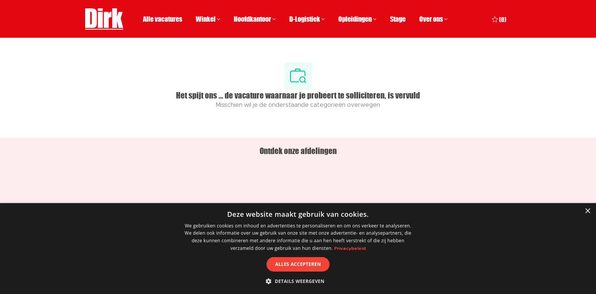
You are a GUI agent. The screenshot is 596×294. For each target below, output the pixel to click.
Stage (398, 19)
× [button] (587, 211)
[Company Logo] (104, 19)
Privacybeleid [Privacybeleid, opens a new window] (350, 248)
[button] (297, 281)
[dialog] (298, 248)
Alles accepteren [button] (298, 264)
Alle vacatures (162, 19)
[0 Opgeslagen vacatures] (499, 19)
